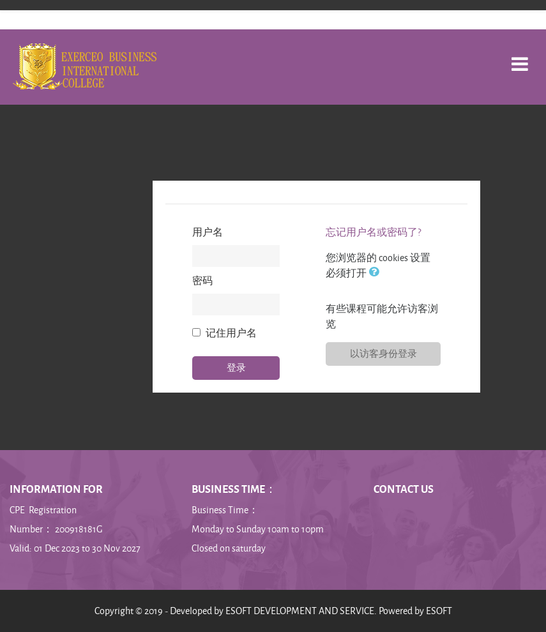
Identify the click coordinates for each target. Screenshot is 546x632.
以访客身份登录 (383, 353)
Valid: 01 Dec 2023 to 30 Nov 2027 (75, 548)
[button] (376, 273)
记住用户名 (231, 333)
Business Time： (225, 509)
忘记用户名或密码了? (373, 232)
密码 (202, 280)
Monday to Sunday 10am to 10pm (258, 529)
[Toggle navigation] (519, 57)
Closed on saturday (229, 548)
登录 (236, 367)
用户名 (207, 232)
